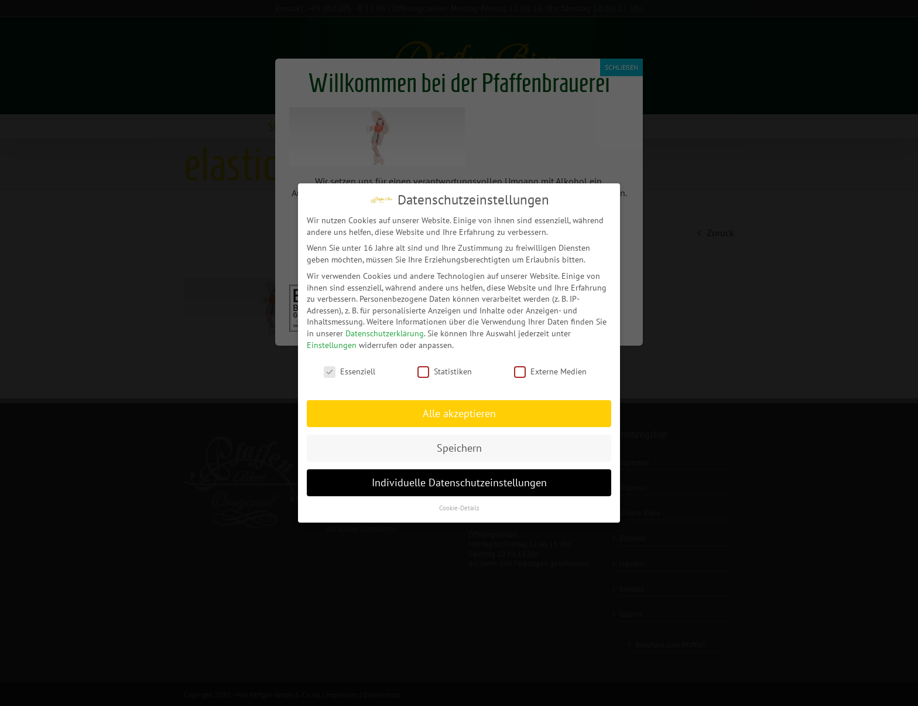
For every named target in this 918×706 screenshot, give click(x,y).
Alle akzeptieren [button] (459, 413)
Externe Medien (550, 371)
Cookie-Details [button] (459, 507)
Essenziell (349, 371)
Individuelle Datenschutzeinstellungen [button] (459, 482)
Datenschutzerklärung (384, 333)
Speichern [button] (459, 448)
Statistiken (444, 371)
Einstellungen (332, 344)
